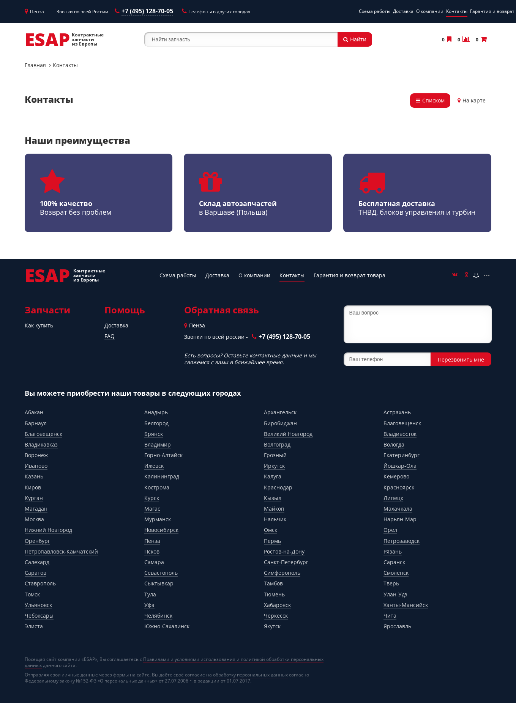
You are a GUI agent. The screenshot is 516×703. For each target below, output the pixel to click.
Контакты (456, 11)
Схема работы (374, 11)
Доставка (403, 11)
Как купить (39, 325)
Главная (35, 65)
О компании (429, 11)
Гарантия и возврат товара (349, 275)
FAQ (109, 336)
